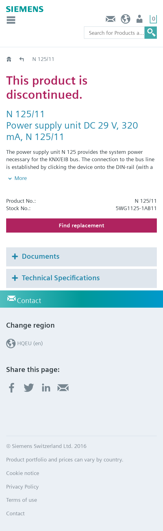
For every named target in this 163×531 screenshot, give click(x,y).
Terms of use (21, 500)
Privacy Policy (22, 486)
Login (140, 20)
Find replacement (81, 225)
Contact (111, 20)
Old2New (22, 59)
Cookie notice (22, 473)
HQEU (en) (125, 20)
